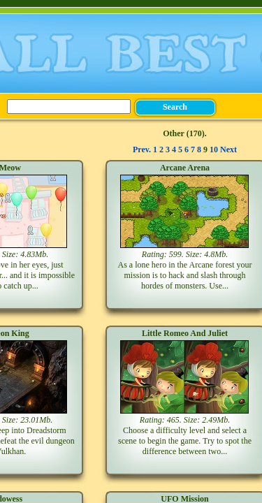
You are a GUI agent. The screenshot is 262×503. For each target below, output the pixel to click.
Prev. (142, 149)
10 (214, 149)
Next (228, 149)
